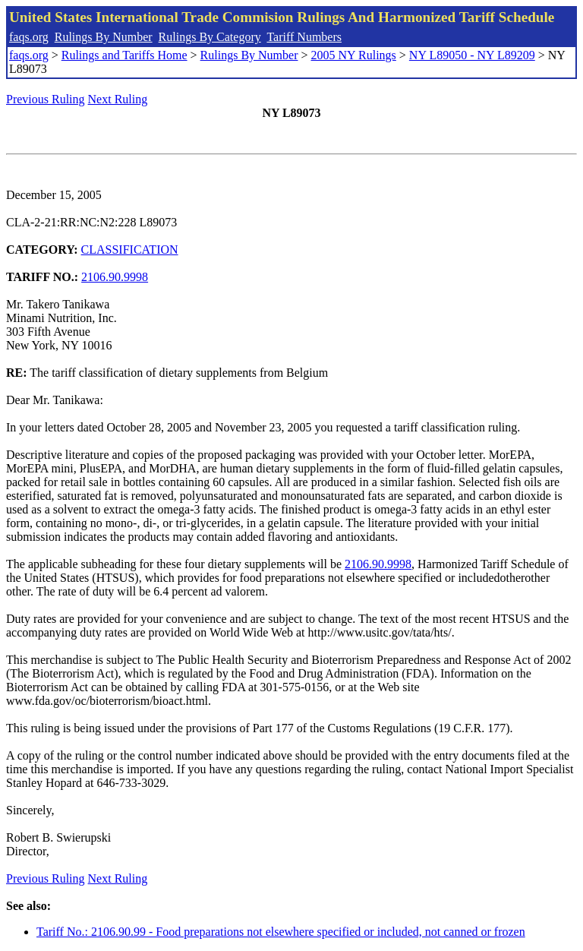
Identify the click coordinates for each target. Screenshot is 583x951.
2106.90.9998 (114, 276)
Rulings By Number (104, 36)
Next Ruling (118, 99)
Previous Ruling (45, 99)
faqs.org (29, 36)
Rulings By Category (210, 36)
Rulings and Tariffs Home (124, 55)
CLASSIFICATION (129, 249)
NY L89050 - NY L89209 (472, 55)
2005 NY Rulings (353, 55)
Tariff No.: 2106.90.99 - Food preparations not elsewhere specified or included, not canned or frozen (280, 931)
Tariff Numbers (304, 36)
